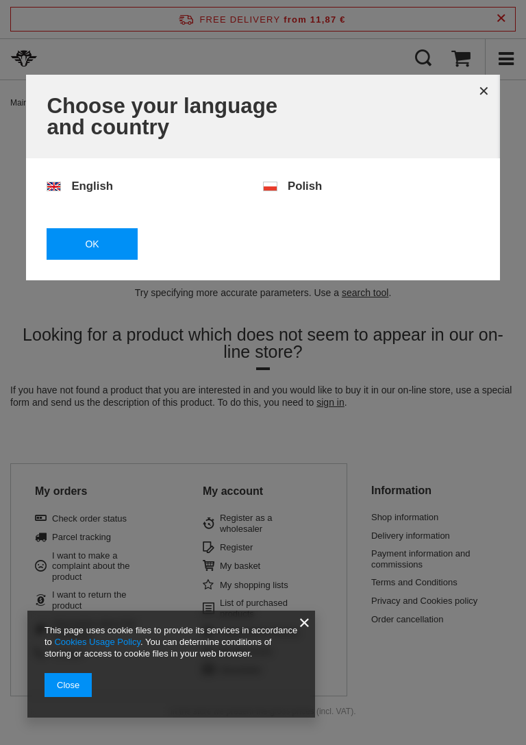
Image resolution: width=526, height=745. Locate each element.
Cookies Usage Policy (97, 642)
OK (92, 244)
